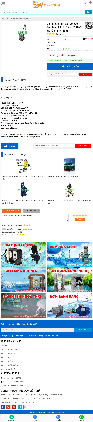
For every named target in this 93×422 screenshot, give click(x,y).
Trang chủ (4, 19)
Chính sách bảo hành (8, 361)
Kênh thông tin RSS (8, 369)
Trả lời (4, 235)
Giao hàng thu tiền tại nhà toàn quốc (67, 61)
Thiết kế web (46, 412)
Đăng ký (82, 330)
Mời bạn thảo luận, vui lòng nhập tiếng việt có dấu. (35, 217)
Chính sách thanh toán (9, 349)
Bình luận (59, 34)
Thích (10, 234)
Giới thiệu (4, 346)
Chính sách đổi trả (7, 357)
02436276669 (19, 382)
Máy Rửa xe (27, 19)
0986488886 (16, 378)
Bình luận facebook (32, 211)
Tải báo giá (88, 39)
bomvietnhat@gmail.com (16, 385)
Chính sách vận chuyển (9, 353)
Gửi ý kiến (80, 219)
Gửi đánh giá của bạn (11, 211)
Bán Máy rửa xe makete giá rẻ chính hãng (63, 176)
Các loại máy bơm (16, 19)
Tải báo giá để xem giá (61, 55)
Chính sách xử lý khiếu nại (10, 365)
